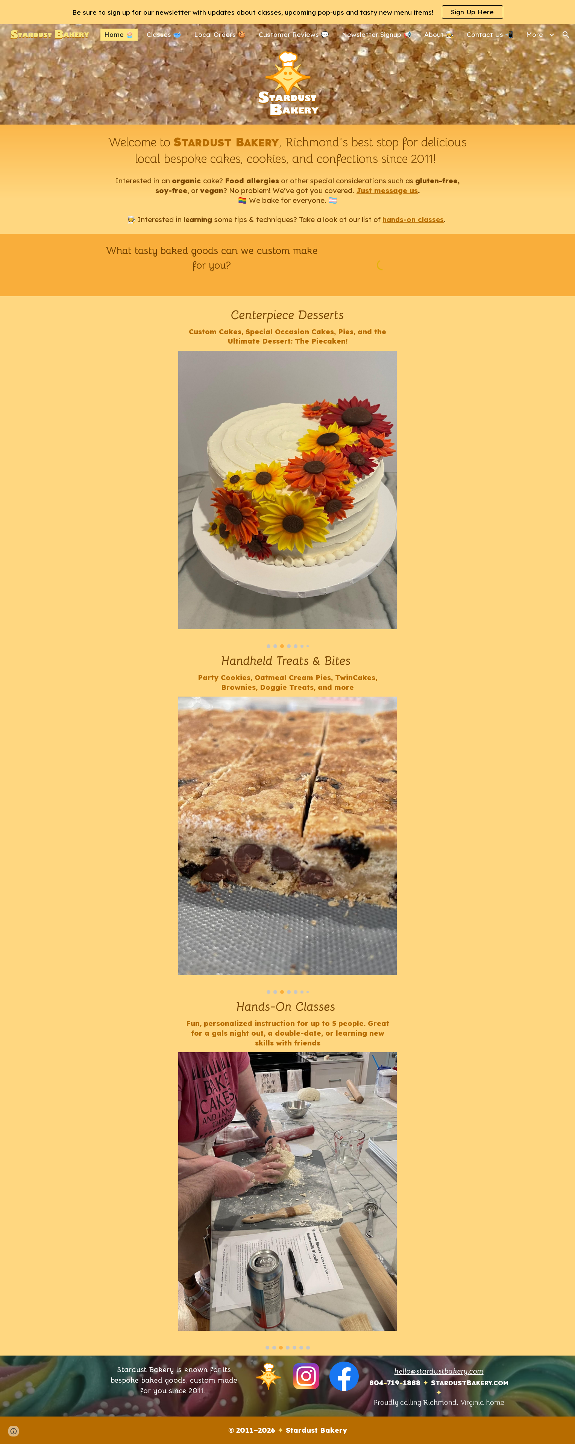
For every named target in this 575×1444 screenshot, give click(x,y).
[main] (287, 179)
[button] (566, 35)
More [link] (534, 34)
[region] (287, 12)
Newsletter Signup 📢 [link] (376, 34)
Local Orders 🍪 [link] (220, 34)
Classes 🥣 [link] (164, 34)
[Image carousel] (287, 499)
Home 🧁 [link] (119, 34)
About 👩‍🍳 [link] (439, 34)
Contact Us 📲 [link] (490, 34)
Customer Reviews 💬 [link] (294, 34)
